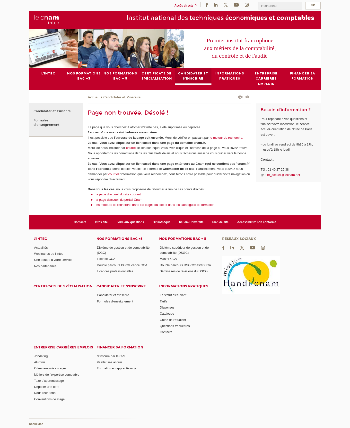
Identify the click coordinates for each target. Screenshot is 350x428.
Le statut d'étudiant (173, 295)
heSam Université (191, 222)
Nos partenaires (45, 266)
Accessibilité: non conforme (256, 222)
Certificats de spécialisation (63, 286)
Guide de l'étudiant (173, 319)
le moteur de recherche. (226, 137)
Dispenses (167, 307)
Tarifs (163, 301)
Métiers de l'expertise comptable (56, 374)
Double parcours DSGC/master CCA (185, 265)
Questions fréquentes (175, 326)
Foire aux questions (130, 222)
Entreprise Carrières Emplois (63, 347)
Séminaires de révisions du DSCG (184, 271)
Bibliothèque (161, 222)
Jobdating (41, 356)
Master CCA (168, 259)
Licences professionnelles (115, 271)
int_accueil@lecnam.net (283, 174)
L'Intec (40, 239)
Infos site (101, 222)
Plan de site (220, 222)
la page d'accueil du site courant (118, 194)
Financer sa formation (119, 347)
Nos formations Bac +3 (119, 239)
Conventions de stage (49, 399)
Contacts (80, 222)
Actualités (41, 247)
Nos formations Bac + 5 (182, 239)
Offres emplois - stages (50, 368)
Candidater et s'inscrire (121, 97)
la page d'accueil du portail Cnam (119, 199)
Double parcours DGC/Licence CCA (122, 265)
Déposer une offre (46, 387)
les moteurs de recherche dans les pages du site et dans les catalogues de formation (155, 205)
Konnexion (36, 423)
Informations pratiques (183, 286)
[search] (280, 6)
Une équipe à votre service (53, 260)
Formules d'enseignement (46, 122)
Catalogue (167, 313)
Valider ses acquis (109, 362)
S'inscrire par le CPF (111, 356)
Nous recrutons (44, 393)
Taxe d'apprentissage (49, 380)
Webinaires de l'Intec (48, 253)
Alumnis (39, 362)
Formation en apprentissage (116, 368)
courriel (131, 148)
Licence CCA (106, 259)
